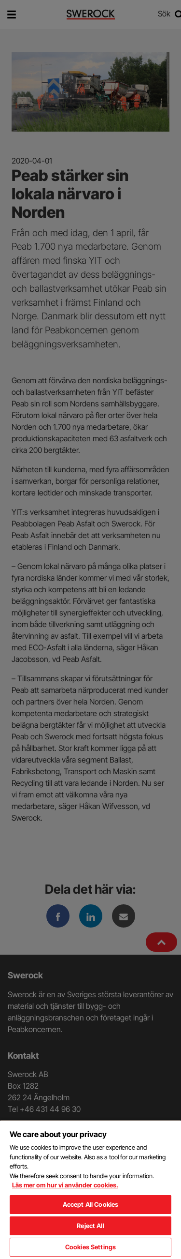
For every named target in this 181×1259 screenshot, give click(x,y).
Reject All (90, 1225)
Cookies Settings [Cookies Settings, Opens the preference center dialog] (90, 1247)
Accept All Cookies (90, 1204)
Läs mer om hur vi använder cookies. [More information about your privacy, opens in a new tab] (65, 1185)
